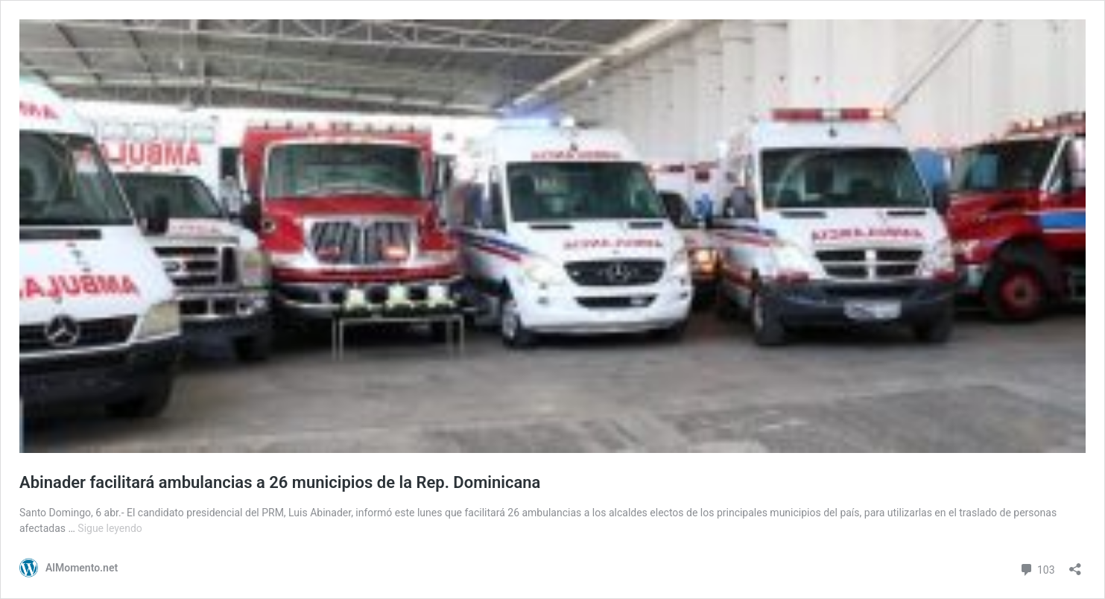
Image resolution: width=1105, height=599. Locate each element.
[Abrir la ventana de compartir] (1075, 564)
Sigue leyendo (109, 528)
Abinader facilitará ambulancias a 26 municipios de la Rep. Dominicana (279, 482)
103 (1036, 568)
